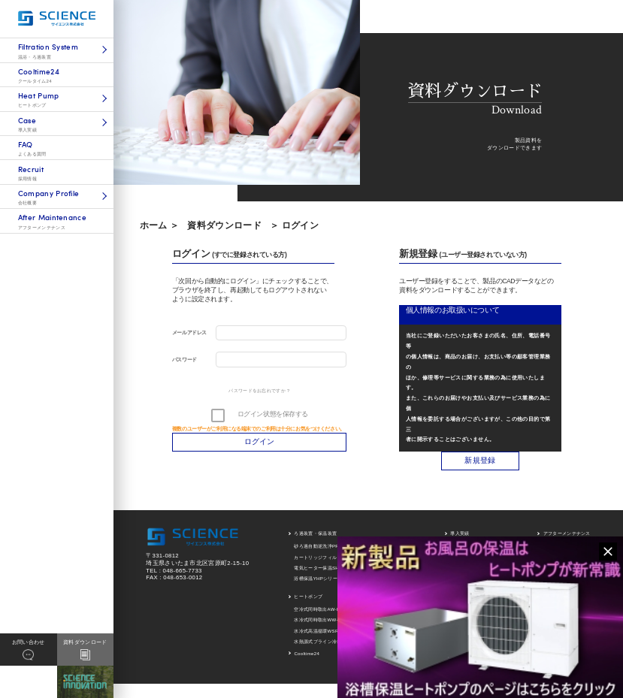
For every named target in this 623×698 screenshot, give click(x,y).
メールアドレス (189, 332)
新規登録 (479, 460)
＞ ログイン (294, 225)
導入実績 (459, 533)
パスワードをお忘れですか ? (258, 390)
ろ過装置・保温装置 (315, 533)
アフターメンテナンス (567, 533)
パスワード (184, 359)
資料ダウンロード (224, 225)
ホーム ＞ (160, 225)
